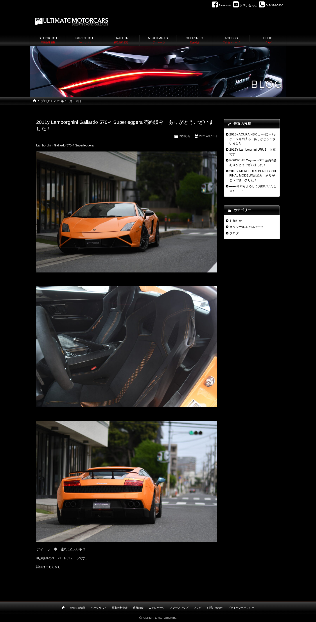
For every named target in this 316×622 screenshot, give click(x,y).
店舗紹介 (138, 607)
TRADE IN (121, 40)
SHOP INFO (195, 40)
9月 (70, 101)
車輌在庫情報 (78, 607)
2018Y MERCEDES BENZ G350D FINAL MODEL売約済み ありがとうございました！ (253, 175)
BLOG (268, 40)
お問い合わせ (215, 607)
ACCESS (231, 40)
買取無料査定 (120, 607)
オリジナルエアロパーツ (246, 227)
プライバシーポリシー (241, 607)
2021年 (59, 101)
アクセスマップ (179, 607)
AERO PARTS (158, 40)
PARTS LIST (84, 40)
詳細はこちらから (48, 567)
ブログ (45, 101)
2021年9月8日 (208, 136)
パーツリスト (99, 607)
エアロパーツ (157, 607)
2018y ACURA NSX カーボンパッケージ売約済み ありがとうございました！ (252, 139)
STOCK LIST (48, 40)
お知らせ (185, 136)
